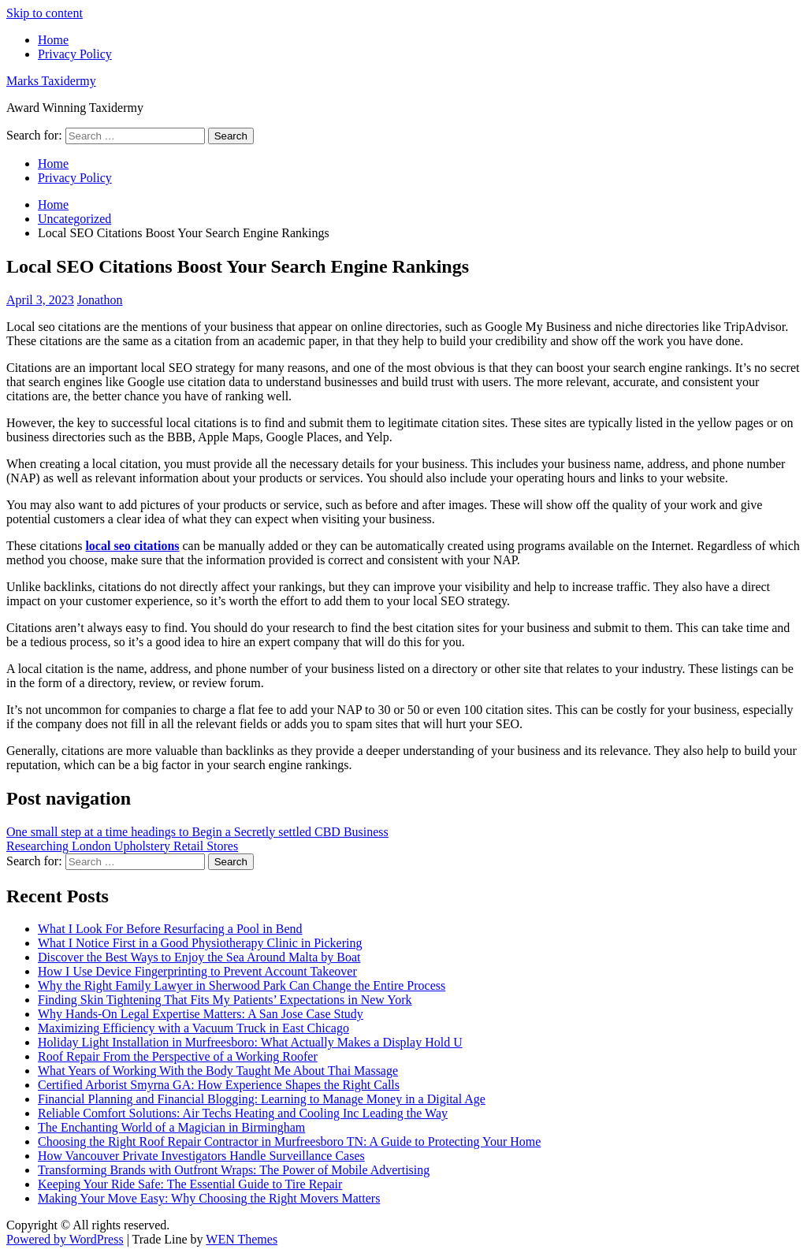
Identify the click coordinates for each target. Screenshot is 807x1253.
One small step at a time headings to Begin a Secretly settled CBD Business (197, 831)
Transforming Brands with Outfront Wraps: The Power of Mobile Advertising (234, 1170)
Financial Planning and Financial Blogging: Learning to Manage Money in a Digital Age (261, 1099)
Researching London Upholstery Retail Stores (122, 846)
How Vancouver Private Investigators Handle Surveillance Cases (201, 1155)
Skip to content (44, 13)
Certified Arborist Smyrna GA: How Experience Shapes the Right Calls (219, 1084)
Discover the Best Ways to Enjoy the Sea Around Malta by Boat (199, 957)
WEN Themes (241, 1239)
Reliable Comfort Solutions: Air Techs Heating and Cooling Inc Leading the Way (243, 1113)
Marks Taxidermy (51, 80)
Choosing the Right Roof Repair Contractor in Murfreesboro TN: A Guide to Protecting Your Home (289, 1141)
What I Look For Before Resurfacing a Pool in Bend (170, 928)
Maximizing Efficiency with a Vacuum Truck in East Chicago (193, 1028)
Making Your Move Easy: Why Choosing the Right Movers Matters (209, 1198)
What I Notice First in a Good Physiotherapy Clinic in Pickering (200, 943)
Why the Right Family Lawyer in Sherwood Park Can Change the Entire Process (241, 985)
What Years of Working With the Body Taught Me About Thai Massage (218, 1070)
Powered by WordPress (65, 1239)
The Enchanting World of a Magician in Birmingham (171, 1127)
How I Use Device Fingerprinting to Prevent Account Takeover (197, 971)
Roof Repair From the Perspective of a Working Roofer (178, 1056)
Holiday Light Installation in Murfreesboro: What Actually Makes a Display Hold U (250, 1042)
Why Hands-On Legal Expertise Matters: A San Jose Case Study (200, 1014)
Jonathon (100, 300)
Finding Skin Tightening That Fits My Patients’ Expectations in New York (225, 999)
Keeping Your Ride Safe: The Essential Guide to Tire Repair (190, 1184)
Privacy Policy (75, 54)
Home (53, 39)
